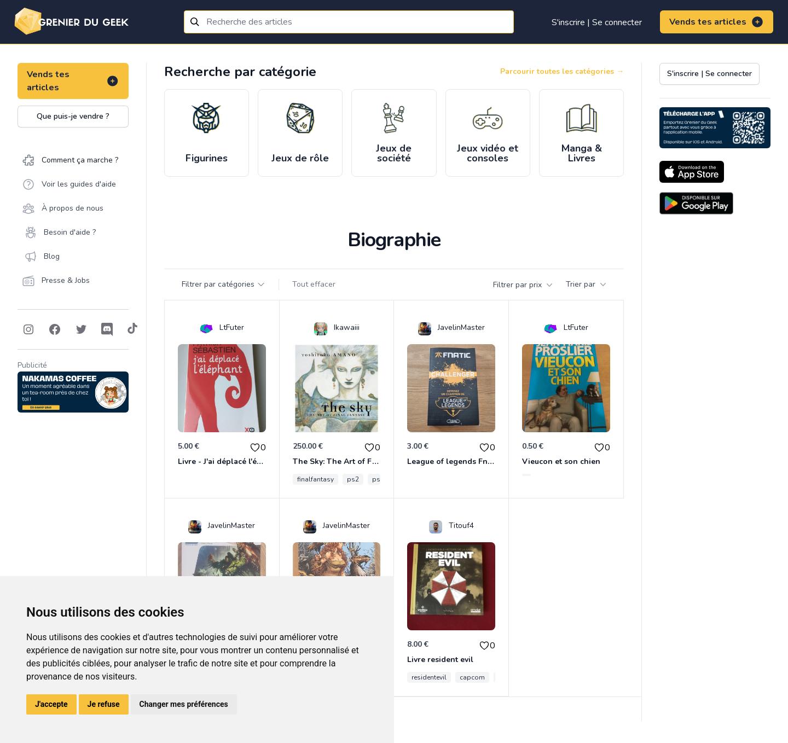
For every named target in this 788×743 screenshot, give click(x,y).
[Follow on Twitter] (81, 329)
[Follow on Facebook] (54, 329)
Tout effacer (313, 284)
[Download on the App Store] (691, 172)
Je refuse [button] (104, 704)
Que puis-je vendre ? (73, 116)
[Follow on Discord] (107, 329)
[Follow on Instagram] (28, 329)
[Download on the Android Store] (696, 203)
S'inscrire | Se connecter (597, 22)
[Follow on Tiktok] (132, 329)
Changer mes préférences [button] (184, 704)
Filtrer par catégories (223, 284)
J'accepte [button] (51, 704)
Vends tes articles (716, 21)
